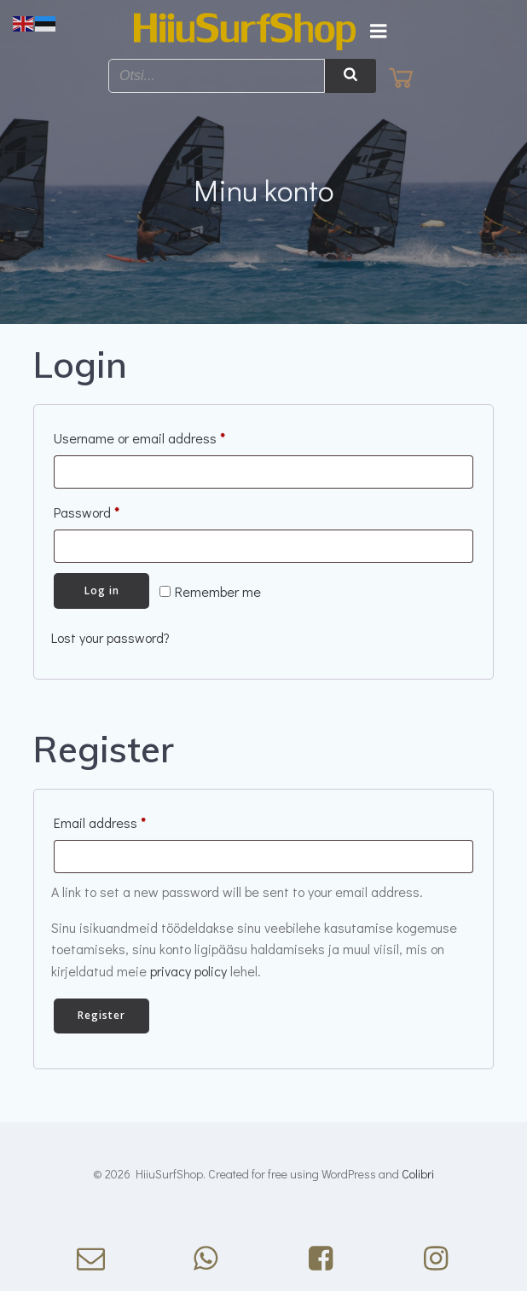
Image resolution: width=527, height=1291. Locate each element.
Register (101, 1015)
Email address (126, 820)
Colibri (418, 1174)
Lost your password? (110, 637)
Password (112, 510)
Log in (101, 590)
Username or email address (165, 436)
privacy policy (188, 971)
